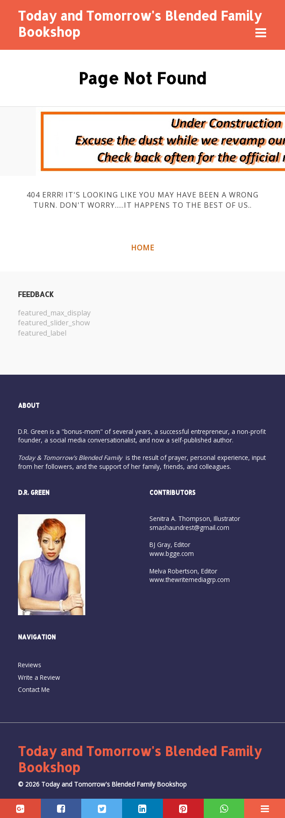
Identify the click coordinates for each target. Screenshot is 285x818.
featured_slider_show (54, 323)
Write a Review (39, 677)
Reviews (29, 665)
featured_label (42, 333)
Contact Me (34, 689)
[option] (80, 323)
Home (142, 248)
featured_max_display (54, 313)
